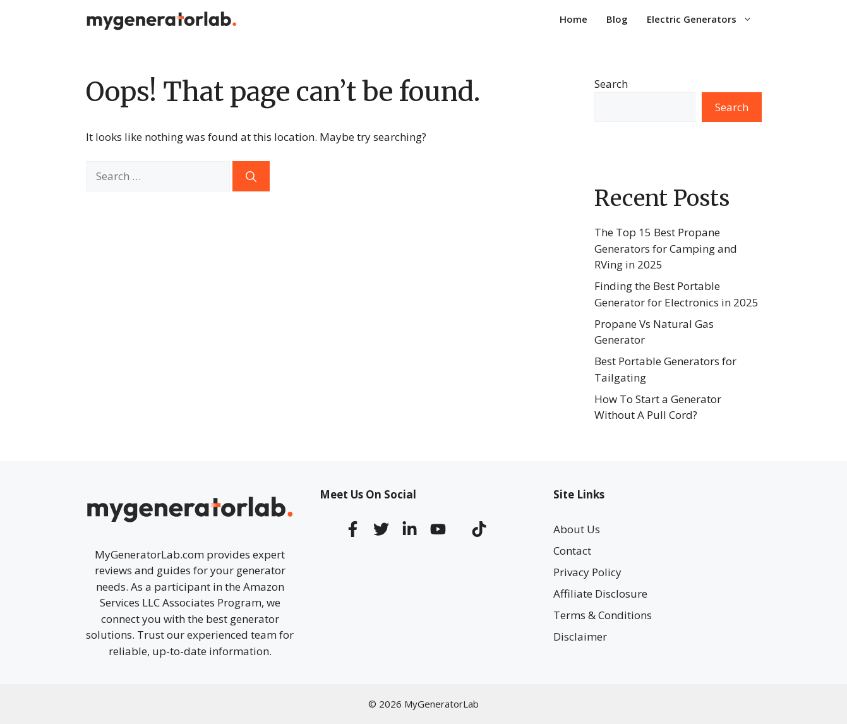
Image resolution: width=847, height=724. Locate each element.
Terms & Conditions (602, 615)
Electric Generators (704, 19)
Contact (572, 550)
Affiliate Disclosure (600, 593)
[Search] (251, 176)
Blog (617, 19)
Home (573, 19)
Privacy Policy (587, 572)
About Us (576, 529)
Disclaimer (580, 636)
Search (611, 83)
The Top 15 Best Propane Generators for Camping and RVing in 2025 (665, 248)
